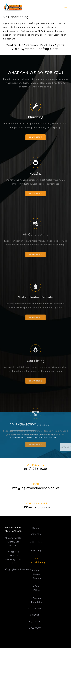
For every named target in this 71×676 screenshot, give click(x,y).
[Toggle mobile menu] (66, 8)
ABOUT (35, 615)
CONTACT (36, 628)
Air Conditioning (36, 560)
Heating (37, 550)
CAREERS (36, 621)
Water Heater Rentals (37, 574)
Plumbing (37, 542)
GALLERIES (35, 608)
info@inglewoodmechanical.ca (20, 569)
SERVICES (35, 534)
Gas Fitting (36, 588)
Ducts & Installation (36, 600)
